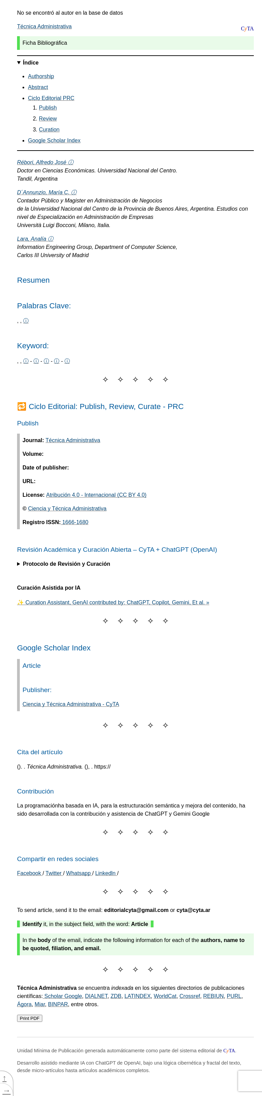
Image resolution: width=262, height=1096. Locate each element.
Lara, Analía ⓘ (35, 239)
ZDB (116, 996)
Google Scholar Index (54, 140)
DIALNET (96, 996)
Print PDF (30, 1018)
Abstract (38, 87)
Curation (49, 129)
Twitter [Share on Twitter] (54, 873)
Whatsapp (79, 873)
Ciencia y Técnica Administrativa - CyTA (71, 704)
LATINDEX (138, 996)
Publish (48, 108)
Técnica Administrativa (44, 26)
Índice (31, 63)
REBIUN (213, 996)
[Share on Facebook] (30, 873)
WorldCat (165, 996)
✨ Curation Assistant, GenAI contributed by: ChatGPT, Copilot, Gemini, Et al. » (113, 602)
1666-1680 (74, 522)
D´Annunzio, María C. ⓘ (46, 192)
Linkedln (106, 873)
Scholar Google (62, 996)
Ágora (24, 1004)
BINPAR (58, 1004)
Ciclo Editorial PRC (51, 98)
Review (48, 119)
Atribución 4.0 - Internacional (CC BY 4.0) (96, 495)
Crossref (189, 996)
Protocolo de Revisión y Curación (66, 564)
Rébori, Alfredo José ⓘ (45, 162)
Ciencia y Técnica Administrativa (67, 508)
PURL (234, 996)
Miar (40, 1004)
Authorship (41, 76)
